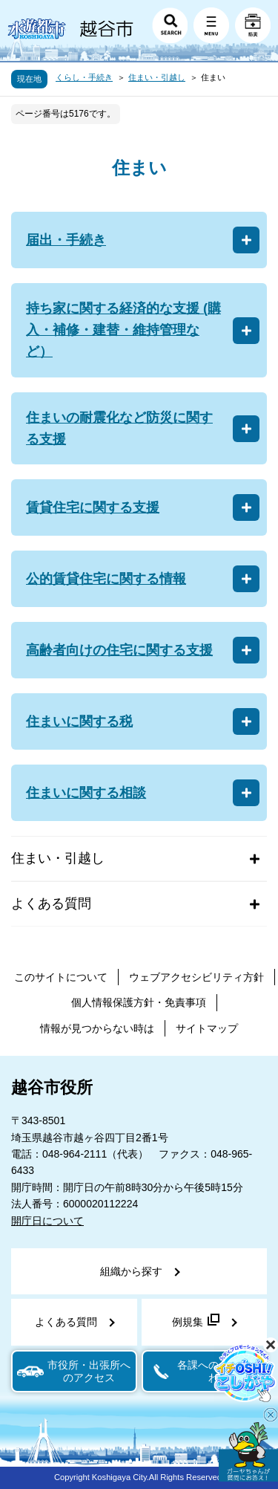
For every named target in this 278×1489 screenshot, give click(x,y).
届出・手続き (66, 240)
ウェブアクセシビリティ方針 (196, 977)
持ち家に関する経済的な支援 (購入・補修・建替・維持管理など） (123, 330)
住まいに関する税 (79, 721)
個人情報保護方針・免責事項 (138, 1002)
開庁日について (47, 1221)
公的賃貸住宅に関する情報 (106, 578)
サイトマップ (207, 1028)
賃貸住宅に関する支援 (92, 507)
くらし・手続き (84, 77)
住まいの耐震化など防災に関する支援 (119, 428)
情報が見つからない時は (97, 1028)
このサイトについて (60, 977)
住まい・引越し (156, 77)
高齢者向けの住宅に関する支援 (119, 650)
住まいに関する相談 (86, 792)
